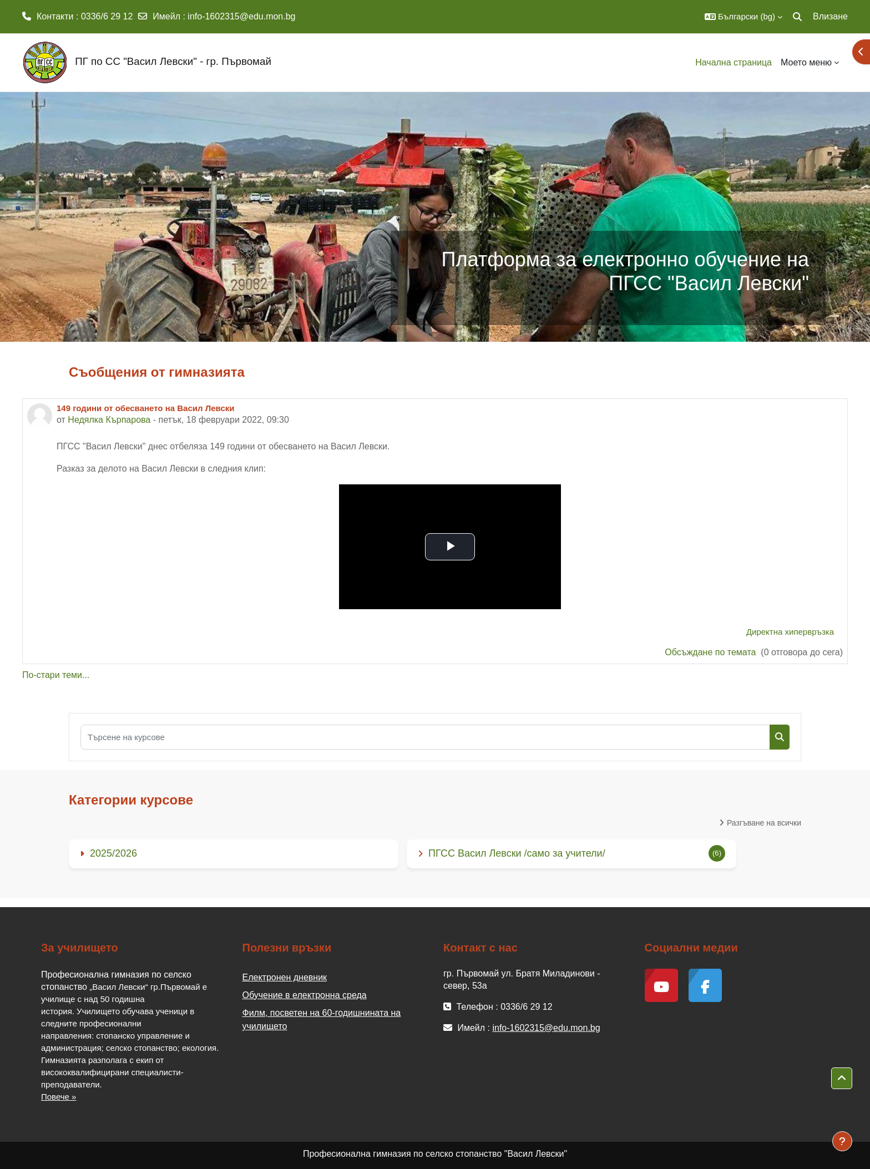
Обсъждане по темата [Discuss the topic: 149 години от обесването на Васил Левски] (711, 652)
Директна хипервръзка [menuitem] (790, 631)
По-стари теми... (55, 675)
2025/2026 (113, 853)
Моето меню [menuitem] (806, 62)
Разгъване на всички (764, 822)
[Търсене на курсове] (425, 737)
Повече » (58, 1096)
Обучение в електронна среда (304, 995)
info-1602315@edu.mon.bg (241, 16)
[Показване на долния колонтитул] (842, 1141)
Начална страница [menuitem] (733, 62)
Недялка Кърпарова (109, 419)
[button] (743, 16)
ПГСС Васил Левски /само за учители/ (516, 853)
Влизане (830, 16)
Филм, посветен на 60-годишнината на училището (321, 1019)
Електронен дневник (284, 977)
